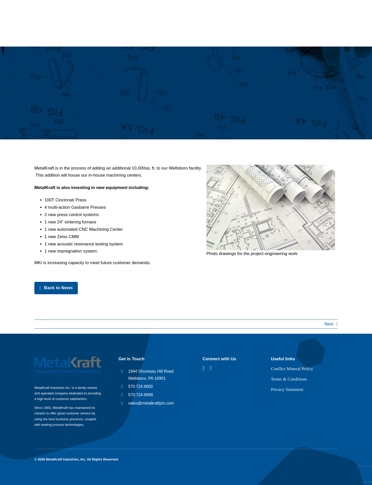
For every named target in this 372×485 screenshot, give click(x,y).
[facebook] (204, 368)
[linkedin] (211, 368)
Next (328, 324)
